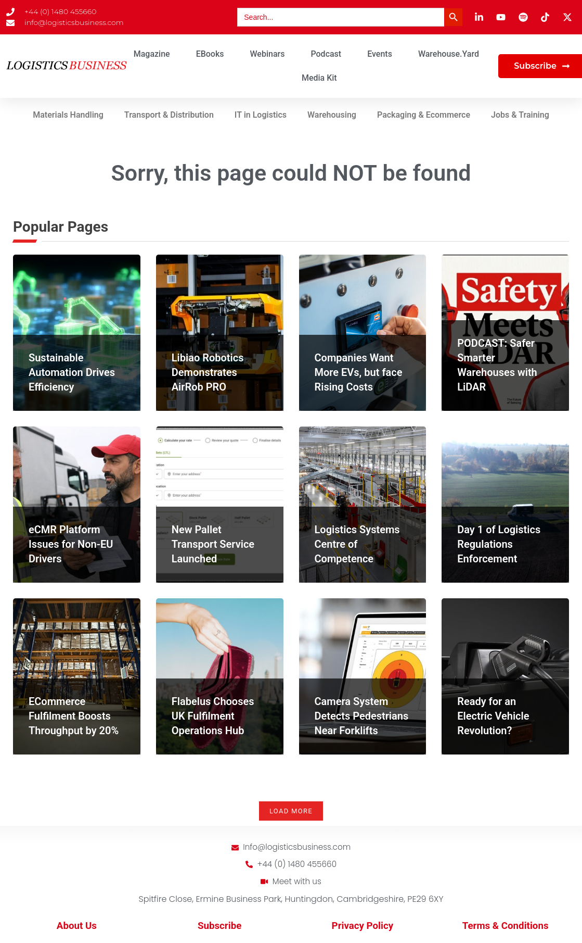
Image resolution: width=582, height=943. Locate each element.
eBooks (210, 54)
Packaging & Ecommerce (423, 115)
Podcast (326, 54)
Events (379, 54)
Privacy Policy (363, 927)
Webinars (267, 54)
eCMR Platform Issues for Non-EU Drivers (71, 544)
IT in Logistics (261, 115)
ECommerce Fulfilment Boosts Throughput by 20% (74, 716)
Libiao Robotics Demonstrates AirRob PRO (208, 372)
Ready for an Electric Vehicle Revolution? (493, 716)
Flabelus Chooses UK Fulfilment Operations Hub (213, 716)
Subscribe (219, 927)
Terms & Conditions (505, 927)
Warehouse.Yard (448, 54)
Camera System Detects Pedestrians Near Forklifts (362, 716)
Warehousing (331, 115)
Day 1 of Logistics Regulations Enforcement (498, 544)
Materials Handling (68, 115)
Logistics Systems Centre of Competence (357, 544)
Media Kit (319, 78)
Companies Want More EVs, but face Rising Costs (359, 372)
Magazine (152, 54)
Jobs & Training (520, 115)
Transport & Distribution (169, 115)
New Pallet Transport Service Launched (213, 544)
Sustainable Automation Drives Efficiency (72, 372)
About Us (77, 927)
